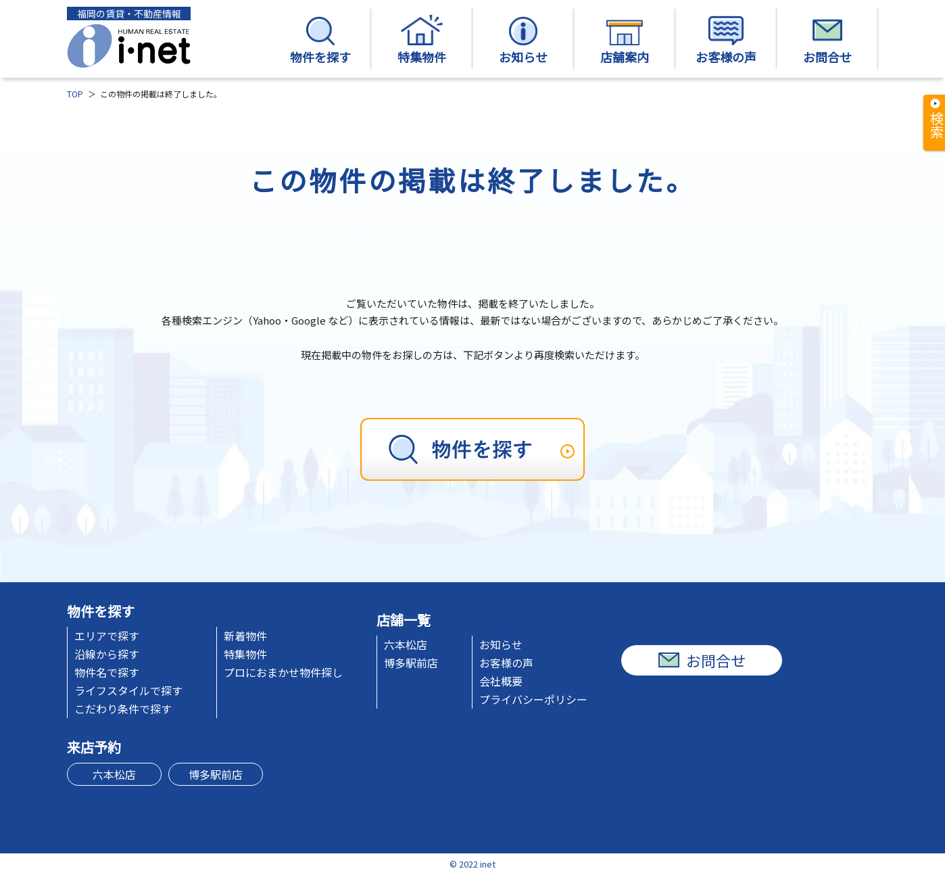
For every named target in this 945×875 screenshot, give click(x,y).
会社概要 (501, 681)
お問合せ (827, 40)
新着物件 (245, 636)
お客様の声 (726, 40)
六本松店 (405, 644)
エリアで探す (106, 636)
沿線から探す (106, 654)
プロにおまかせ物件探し (283, 672)
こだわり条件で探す (123, 709)
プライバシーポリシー (533, 699)
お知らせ (523, 40)
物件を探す (320, 40)
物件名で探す (106, 672)
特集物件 (421, 40)
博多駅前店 (411, 663)
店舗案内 (624, 40)
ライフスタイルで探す (128, 690)
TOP (75, 93)
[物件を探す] (472, 449)
